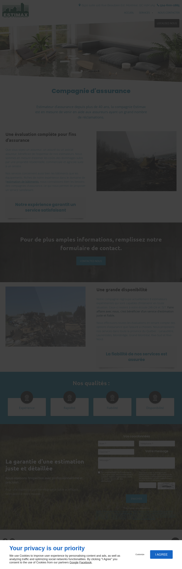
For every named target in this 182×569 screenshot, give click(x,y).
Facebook (85, 562)
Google (74, 562)
